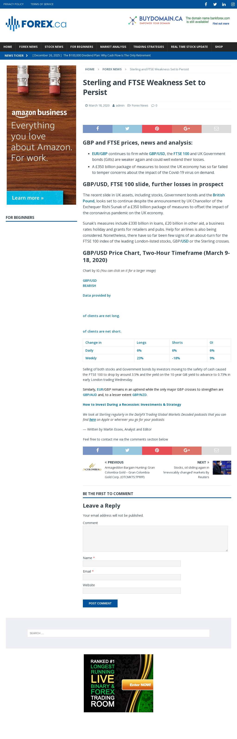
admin (120, 105)
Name (88, 557)
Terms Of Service (42, 4)
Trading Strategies (148, 46)
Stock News (54, 46)
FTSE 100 (181, 153)
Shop (219, 46)
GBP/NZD (139, 394)
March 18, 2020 (99, 105)
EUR (100, 389)
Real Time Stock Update (189, 46)
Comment (90, 522)
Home (7, 46)
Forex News (28, 46)
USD (185, 240)
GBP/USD (157, 153)
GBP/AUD (90, 394)
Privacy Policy (13, 4)
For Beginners (81, 46)
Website (89, 584)
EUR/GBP (100, 153)
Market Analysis (113, 46)
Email (87, 571)
